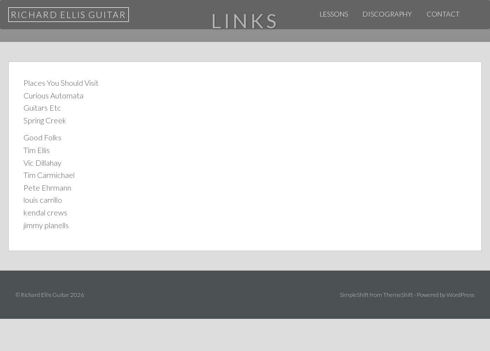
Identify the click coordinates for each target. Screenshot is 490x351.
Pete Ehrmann (47, 187)
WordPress (460, 294)
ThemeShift (398, 294)
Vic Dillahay (42, 162)
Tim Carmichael (49, 174)
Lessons (334, 14)
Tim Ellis (36, 150)
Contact (443, 14)
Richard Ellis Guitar (68, 14)
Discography (387, 14)
